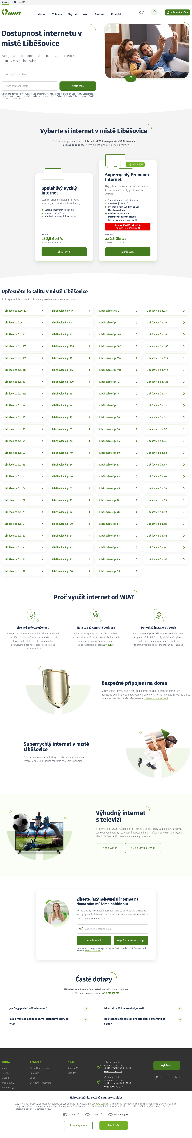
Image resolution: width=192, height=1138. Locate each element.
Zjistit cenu (77, 93)
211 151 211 (109, 652)
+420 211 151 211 (110, 1001)
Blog (72, 1080)
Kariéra (73, 1076)
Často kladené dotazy (40, 1076)
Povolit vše (113, 1125)
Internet (42, 14)
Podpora (100, 14)
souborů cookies (100, 1104)
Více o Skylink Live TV (143, 855)
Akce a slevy (8, 1090)
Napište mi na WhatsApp (131, 948)
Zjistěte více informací (156, 706)
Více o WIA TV (110, 855)
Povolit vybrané (78, 1125)
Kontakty (34, 1080)
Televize (57, 14)
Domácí (5, 2)
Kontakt (116, 14)
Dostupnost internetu (40, 1090)
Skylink (72, 14)
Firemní (19, 2)
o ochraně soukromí (15, 106)
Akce (86, 14)
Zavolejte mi (94, 948)
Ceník (32, 1085)
